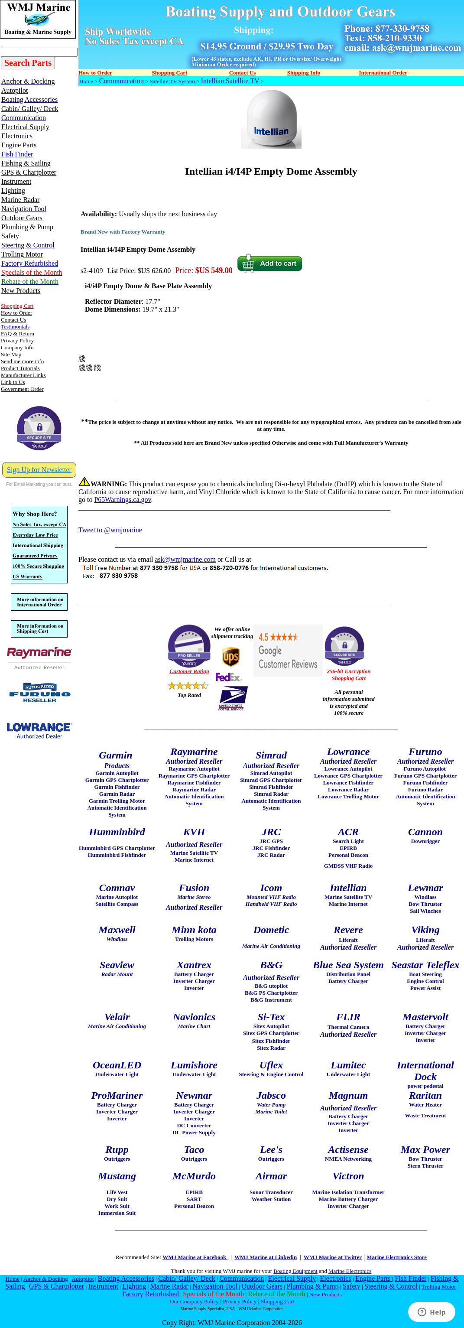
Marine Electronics (349, 1271)
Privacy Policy (239, 1301)
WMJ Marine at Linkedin (265, 1257)
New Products (325, 1294)
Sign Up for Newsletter (39, 469)
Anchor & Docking (45, 1279)
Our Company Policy (194, 1301)
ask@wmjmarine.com (185, 559)
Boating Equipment (295, 1271)
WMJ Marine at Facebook (194, 1257)
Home (86, 81)
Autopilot (82, 1279)
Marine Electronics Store (397, 1257)
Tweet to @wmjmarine (110, 530)
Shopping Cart (277, 1301)
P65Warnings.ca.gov (122, 499)
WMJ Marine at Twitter (333, 1257)
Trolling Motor (439, 1286)
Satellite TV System (172, 81)
